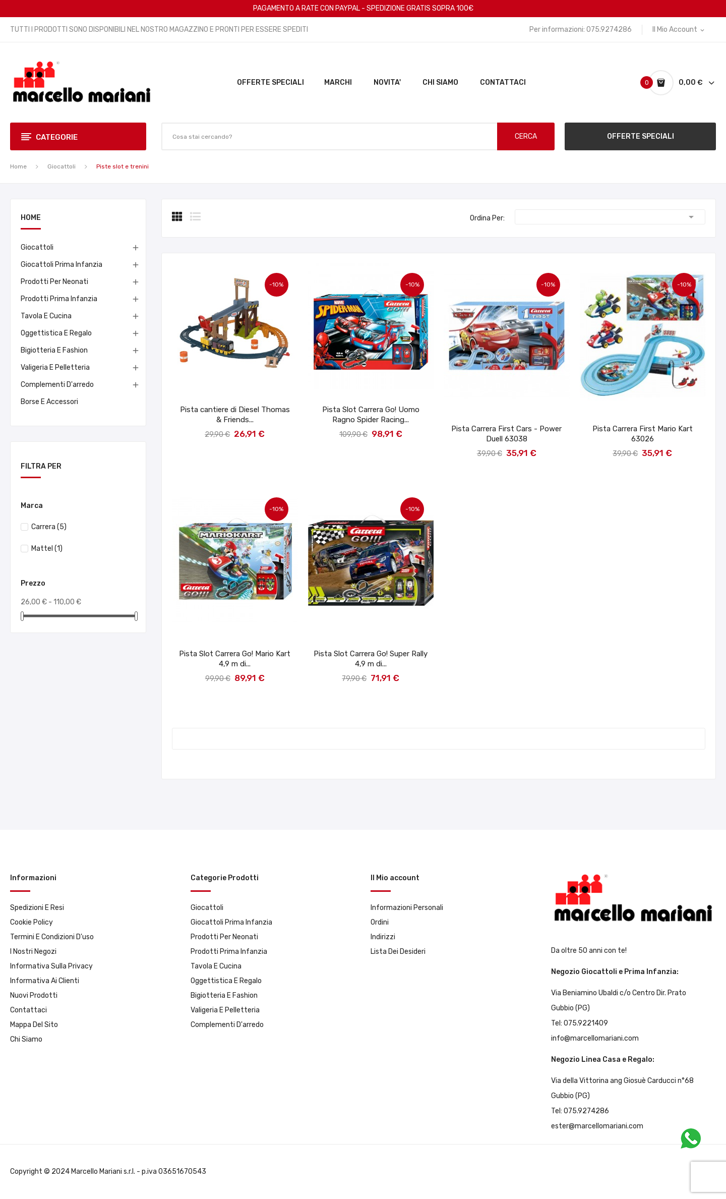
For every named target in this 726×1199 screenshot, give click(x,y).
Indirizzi (383, 937)
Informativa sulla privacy (51, 966)
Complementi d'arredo (57, 384)
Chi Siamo (26, 1039)
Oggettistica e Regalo (56, 333)
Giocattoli (37, 247)
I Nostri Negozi (33, 951)
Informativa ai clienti (44, 981)
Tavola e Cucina (46, 316)
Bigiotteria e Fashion (54, 350)
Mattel (47, 548)
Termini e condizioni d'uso (52, 937)
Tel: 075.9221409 (579, 1023)
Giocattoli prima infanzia (61, 264)
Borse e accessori (49, 401)
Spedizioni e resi (37, 907)
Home (31, 218)
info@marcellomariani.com (595, 1038)
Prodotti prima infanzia (59, 299)
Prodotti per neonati (54, 281)
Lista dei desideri (398, 951)
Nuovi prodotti (33, 995)
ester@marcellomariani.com (597, 1126)
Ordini (380, 922)
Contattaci (28, 1010)
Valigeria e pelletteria (55, 367)
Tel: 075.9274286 (580, 1111)
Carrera (49, 527)
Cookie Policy (31, 922)
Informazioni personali (407, 907)
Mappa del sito (34, 1024)
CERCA (526, 136)
